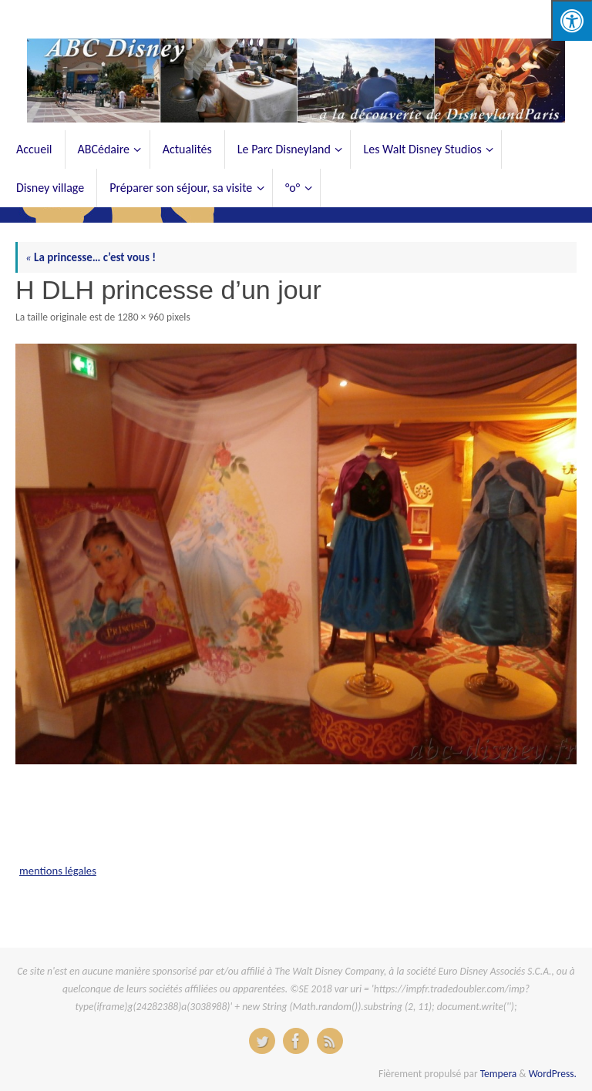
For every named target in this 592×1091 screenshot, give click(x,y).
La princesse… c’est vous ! (90, 257)
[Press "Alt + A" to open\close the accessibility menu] (571, 20)
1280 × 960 (140, 317)
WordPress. (553, 1073)
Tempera (498, 1073)
